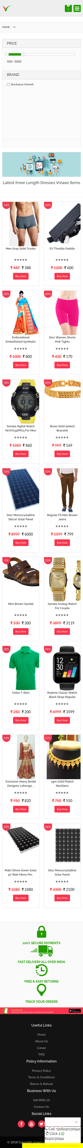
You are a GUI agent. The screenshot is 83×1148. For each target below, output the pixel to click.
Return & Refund (41, 1084)
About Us (41, 1041)
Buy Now (20, 276)
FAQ (42, 1054)
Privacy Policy (41, 1071)
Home (41, 1034)
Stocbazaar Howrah (20, 84)
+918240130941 (68, 1129)
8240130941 (54, 1138)
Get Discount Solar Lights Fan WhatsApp (49, 1145)
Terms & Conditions (41, 1077)
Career (41, 1048)
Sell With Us (41, 1100)
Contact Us (41, 1106)
